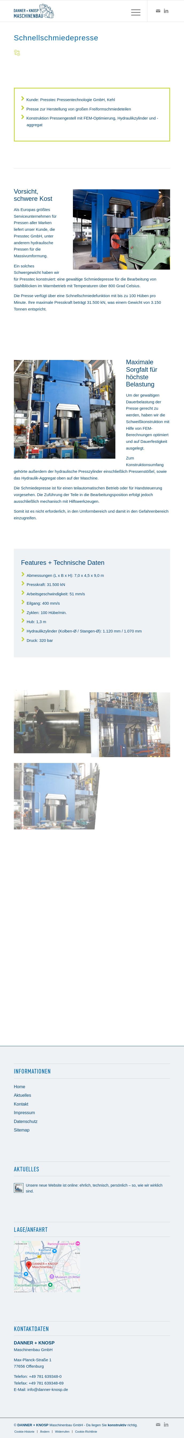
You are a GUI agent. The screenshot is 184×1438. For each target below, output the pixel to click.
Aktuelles (22, 1095)
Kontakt (21, 1104)
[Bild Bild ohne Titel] (53, 720)
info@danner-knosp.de (48, 1389)
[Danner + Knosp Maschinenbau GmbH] (76, 11)
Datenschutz (26, 1121)
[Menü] (133, 11)
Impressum (24, 1112)
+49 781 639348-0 (45, 1376)
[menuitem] (133, 11)
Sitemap (22, 1130)
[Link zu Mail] (158, 11)
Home (19, 1086)
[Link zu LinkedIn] (166, 11)
